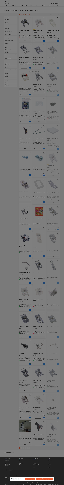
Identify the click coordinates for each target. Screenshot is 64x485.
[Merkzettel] (52, 2)
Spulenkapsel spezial (9, 39)
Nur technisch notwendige (32, 479)
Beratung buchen (8, 469)
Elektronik (7, 44)
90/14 (7, 77)
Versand (34, 461)
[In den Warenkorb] (44, 40)
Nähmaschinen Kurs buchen (9, 468)
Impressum (20, 460)
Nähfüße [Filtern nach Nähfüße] (10, 25)
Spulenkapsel (8, 38)
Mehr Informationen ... (20, 479)
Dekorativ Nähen (9, 30)
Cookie (20, 465)
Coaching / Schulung (50, 461)
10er (7, 83)
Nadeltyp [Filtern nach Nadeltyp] (10, 60)
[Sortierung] (54, 14)
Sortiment (7, 85)
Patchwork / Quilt (9, 33)
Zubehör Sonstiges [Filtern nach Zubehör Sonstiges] (10, 54)
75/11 (7, 74)
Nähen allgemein (8, 29)
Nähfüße (7, 18)
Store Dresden (35, 465)
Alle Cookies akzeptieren (48, 479)
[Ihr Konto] (53, 2)
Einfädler (7, 42)
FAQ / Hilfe (49, 466)
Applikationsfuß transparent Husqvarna (37, 30)
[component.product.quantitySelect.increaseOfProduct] (42, 40)
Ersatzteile (7, 23)
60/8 (7, 71)
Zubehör (7, 20)
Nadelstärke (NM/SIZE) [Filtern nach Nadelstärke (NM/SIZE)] (10, 69)
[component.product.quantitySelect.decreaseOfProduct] (34, 40)
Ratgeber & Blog (50, 460)
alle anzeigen (8, 41)
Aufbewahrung (8, 56)
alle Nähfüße (8, 27)
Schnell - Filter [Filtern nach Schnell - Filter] (10, 16)
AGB (19, 461)
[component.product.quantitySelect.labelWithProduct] (38, 40)
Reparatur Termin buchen (9, 470)
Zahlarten (34, 462)
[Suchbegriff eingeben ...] (31, 2)
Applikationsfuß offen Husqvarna (24, 29)
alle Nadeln (8, 62)
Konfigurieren (41, 479)
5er (6, 82)
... (33, 460)
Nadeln (7, 21)
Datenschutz (21, 462)
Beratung (49, 462)
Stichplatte (8, 50)
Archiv (34, 466)
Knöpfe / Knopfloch (9, 32)
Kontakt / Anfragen (50, 465)
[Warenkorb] (57, 2)
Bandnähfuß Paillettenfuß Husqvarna (53, 29)
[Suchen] (45, 2)
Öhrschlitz (7, 65)
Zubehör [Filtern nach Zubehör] (10, 46)
